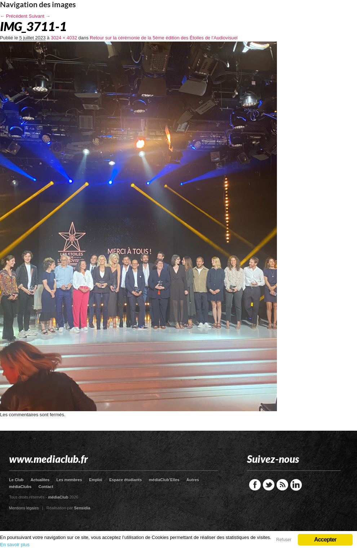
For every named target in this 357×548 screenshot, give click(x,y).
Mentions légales (24, 508)
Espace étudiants (125, 480)
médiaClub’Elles (164, 480)
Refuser (283, 539)
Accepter (325, 539)
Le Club (16, 480)
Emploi (95, 480)
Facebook (255, 485)
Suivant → (39, 16)
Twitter (268, 485)
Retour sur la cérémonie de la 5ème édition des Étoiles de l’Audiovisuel (164, 37)
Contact (46, 486)
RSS (282, 485)
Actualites (40, 480)
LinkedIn (296, 485)
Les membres (69, 480)
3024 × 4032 (64, 37)
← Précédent (13, 16)
